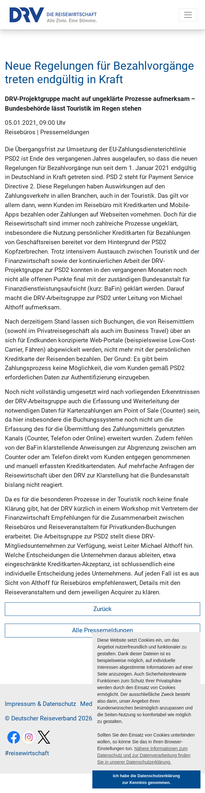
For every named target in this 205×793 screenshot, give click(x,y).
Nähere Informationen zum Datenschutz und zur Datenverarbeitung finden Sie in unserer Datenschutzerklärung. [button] (144, 755)
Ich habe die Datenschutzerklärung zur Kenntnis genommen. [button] (146, 779)
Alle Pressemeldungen (102, 630)
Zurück (102, 609)
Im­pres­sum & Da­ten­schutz (40, 704)
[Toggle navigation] (188, 14)
